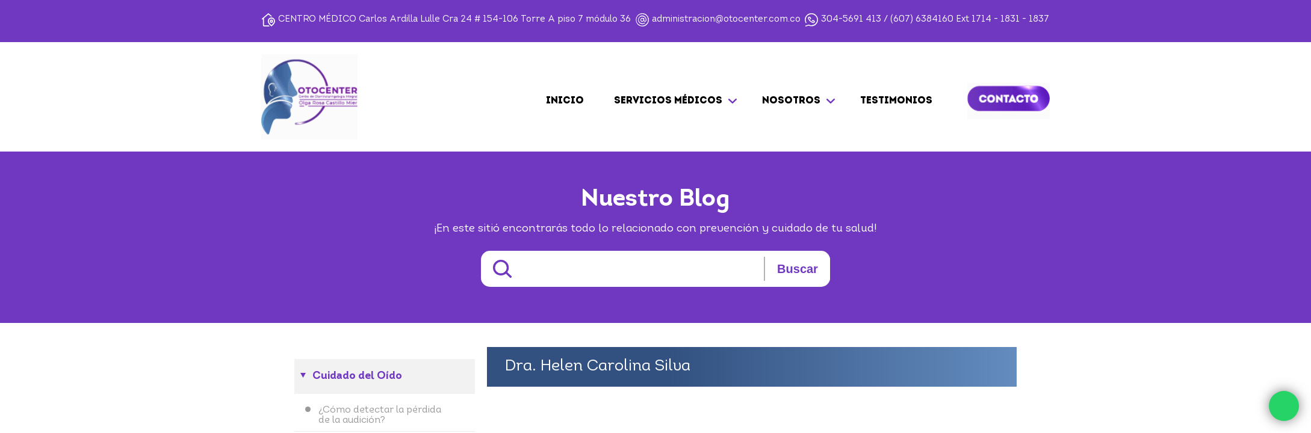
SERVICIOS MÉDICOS (668, 101)
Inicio (565, 101)
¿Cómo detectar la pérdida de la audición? (379, 415)
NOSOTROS (791, 101)
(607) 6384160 (921, 19)
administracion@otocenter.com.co (726, 19)
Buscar (797, 268)
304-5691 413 (851, 19)
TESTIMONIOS (896, 101)
